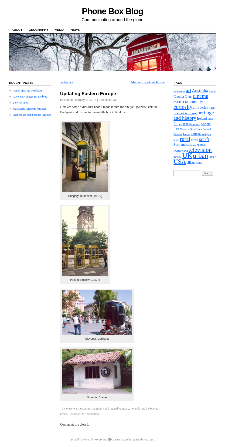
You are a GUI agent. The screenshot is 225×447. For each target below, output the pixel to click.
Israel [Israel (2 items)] (210, 119)
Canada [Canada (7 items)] (179, 96)
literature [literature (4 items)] (194, 124)
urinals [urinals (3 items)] (212, 157)
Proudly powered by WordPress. (89, 439)
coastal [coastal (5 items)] (178, 102)
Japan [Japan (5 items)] (184, 124)
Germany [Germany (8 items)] (190, 113)
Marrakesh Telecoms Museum (30, 108)
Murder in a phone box (148, 82)
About (17, 29)
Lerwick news (21, 102)
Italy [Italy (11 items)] (177, 124)
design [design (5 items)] (204, 107)
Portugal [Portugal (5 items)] (196, 134)
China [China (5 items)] (188, 96)
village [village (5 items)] (191, 162)
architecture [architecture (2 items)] (179, 91)
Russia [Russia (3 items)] (194, 140)
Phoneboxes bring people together (32, 114)
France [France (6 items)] (178, 113)
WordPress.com (144, 439)
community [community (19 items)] (193, 101)
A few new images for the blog (30, 96)
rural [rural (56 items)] (185, 139)
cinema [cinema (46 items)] (200, 96)
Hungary (124, 408)
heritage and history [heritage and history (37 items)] (194, 115)
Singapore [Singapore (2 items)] (191, 145)
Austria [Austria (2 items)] (212, 91)
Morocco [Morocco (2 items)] (184, 129)
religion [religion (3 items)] (206, 134)
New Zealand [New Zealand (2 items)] (204, 129)
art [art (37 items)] (188, 90)
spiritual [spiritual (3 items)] (201, 144)
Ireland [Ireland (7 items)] (202, 118)
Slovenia (153, 408)
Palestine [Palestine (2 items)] (178, 134)
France (66, 82)
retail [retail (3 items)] (176, 140)
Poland (135, 408)
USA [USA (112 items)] (180, 161)
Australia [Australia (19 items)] (200, 90)
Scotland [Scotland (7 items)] (180, 144)
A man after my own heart (27, 90)
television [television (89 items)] (200, 149)
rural (143, 408)
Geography (38, 29)
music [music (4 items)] (193, 129)
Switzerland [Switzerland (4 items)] (181, 150)
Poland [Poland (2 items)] (186, 134)
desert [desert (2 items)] (196, 108)
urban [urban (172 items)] (200, 155)
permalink (92, 414)
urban (63, 414)
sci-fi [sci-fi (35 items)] (204, 139)
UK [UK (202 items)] (187, 155)
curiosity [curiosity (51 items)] (183, 107)
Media (59, 29)
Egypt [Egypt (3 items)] (212, 107)
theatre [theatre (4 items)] (178, 157)
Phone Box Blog (112, 11)
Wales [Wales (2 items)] (199, 163)
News (75, 29)
